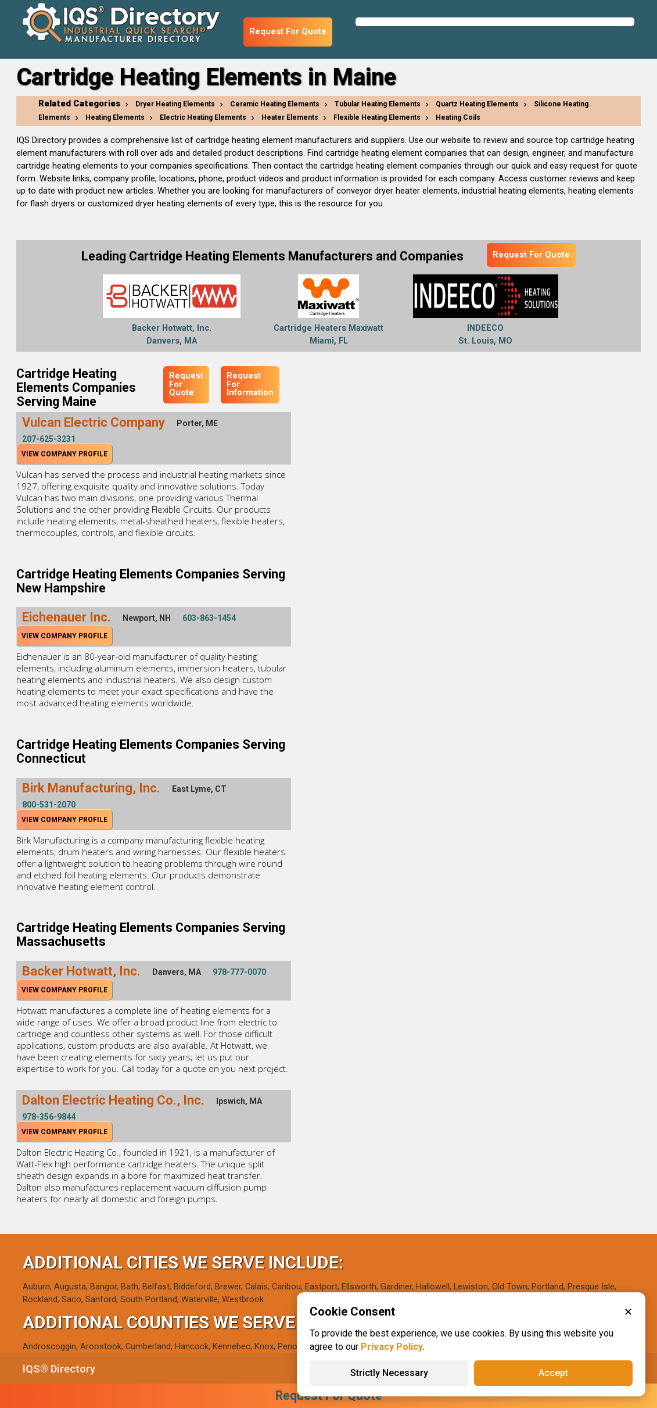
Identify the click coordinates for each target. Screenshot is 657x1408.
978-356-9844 (49, 1116)
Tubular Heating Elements (378, 104)
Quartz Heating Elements (477, 104)
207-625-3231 (49, 439)
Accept (553, 1372)
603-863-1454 (209, 618)
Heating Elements (115, 117)
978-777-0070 (239, 972)
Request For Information (250, 384)
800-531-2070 (49, 804)
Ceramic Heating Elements (274, 104)
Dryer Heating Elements (175, 104)
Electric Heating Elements (203, 117)
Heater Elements (289, 117)
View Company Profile (64, 454)
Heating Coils (458, 117)
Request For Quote (287, 32)
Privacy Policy (392, 1346)
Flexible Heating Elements (377, 117)
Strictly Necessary (389, 1372)
